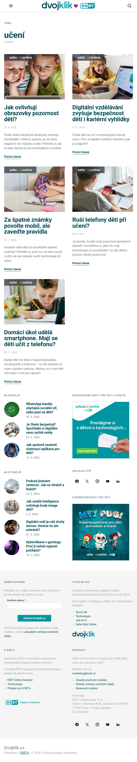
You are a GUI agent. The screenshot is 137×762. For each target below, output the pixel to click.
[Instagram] (97, 481)
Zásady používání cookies (91, 680)
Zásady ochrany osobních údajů (95, 684)
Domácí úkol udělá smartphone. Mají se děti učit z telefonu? (31, 338)
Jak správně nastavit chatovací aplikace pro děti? (42, 449)
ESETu (24, 753)
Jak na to (81, 620)
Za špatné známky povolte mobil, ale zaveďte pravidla (28, 225)
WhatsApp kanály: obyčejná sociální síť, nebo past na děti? (41, 408)
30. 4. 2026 (33, 416)
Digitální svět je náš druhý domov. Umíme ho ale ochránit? (45, 526)
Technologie (83, 616)
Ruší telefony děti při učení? (99, 222)
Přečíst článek (12, 156)
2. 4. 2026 (32, 514)
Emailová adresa (15, 600)
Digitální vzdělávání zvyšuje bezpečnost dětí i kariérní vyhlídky (101, 113)
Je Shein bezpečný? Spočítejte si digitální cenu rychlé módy (41, 428)
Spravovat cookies (87, 688)
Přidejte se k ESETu (19, 688)
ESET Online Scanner (20, 680)
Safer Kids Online (20, 57)
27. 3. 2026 (33, 534)
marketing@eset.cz (84, 673)
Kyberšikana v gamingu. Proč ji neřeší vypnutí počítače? (44, 546)
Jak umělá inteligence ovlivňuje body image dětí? (42, 505)
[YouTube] (107, 481)
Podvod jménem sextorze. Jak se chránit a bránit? (45, 485)
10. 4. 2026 (33, 493)
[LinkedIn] (118, 481)
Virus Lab (81, 612)
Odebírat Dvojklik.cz (34, 618)
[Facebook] (77, 481)
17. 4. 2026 (33, 457)
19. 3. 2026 (33, 555)
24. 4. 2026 (33, 437)
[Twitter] (87, 481)
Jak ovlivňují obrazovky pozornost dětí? (31, 113)
